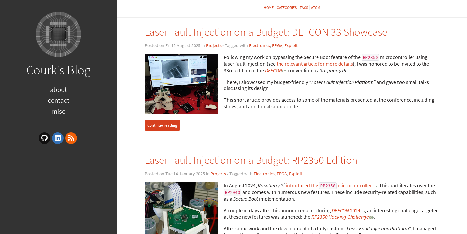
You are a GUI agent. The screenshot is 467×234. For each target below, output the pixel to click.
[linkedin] (58, 138)
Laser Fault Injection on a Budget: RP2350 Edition (251, 160)
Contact (58, 100)
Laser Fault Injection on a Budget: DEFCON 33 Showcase (266, 32)
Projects (214, 45)
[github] (44, 138)
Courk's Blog (58, 70)
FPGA (277, 45)
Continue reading (162, 125)
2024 (346, 210)
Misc (58, 111)
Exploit (291, 45)
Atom (315, 7)
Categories (287, 7)
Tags (304, 7)
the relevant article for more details (315, 63)
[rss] (71, 138)
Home (269, 7)
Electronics (259, 45)
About (58, 89)
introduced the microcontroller (329, 185)
